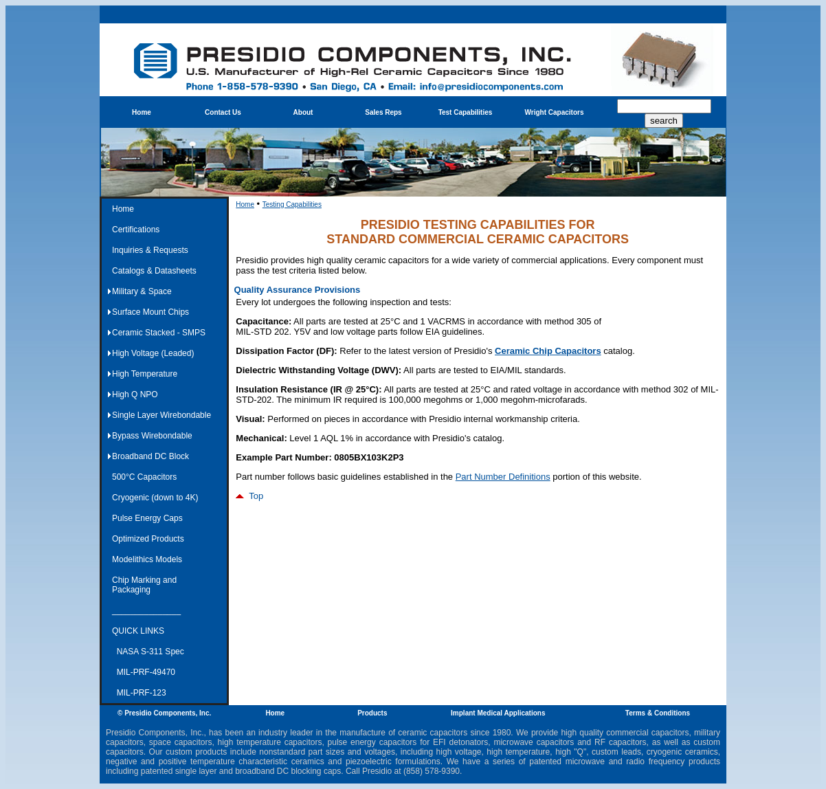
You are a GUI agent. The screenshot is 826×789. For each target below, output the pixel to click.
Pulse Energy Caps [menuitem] (147, 518)
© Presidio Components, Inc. (164, 713)
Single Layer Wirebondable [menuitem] (161, 415)
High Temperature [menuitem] (144, 374)
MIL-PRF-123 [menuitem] (139, 693)
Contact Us (223, 112)
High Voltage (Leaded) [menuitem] (153, 353)
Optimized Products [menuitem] (148, 539)
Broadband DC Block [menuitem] (150, 456)
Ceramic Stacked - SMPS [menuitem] (158, 332)
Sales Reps (383, 112)
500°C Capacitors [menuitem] (144, 477)
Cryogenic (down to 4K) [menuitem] (155, 497)
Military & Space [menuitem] (142, 291)
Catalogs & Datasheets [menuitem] (154, 271)
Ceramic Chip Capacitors (548, 351)
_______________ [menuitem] (146, 610)
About (303, 112)
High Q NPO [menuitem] (135, 394)
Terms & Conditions (657, 713)
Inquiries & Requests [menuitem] (150, 250)
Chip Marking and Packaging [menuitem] (144, 584)
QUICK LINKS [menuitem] (138, 631)
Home (141, 112)
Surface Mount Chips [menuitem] (150, 312)
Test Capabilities (465, 112)
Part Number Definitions (503, 476)
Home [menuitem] (123, 209)
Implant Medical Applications (498, 713)
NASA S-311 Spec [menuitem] (148, 651)
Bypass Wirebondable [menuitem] (152, 436)
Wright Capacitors (554, 112)
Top (249, 496)
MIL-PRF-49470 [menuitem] (143, 672)
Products (372, 713)
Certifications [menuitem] (135, 229)
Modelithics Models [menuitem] (147, 559)
